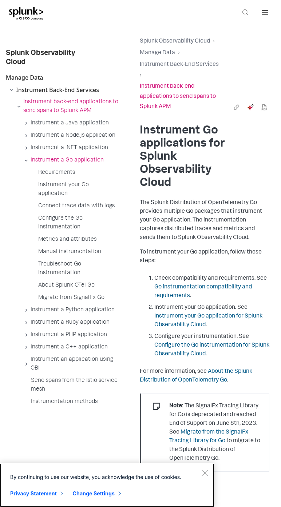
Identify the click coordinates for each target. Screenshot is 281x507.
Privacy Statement (33, 493)
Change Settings (94, 493)
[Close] (204, 472)
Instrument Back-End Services (179, 65)
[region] (107, 485)
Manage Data (157, 53)
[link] (236, 107)
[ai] (250, 107)
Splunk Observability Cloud (175, 41)
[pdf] (264, 107)
